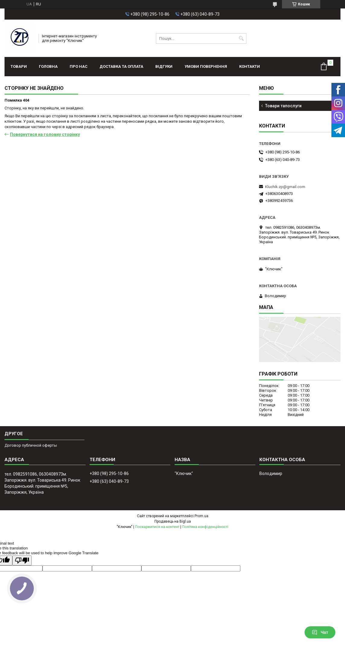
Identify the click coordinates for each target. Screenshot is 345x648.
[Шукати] (241, 38)
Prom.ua (201, 516)
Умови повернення (206, 66)
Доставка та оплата (121, 66)
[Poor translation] (22, 560)
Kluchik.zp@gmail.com (285, 186)
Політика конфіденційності (205, 527)
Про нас (78, 66)
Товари (19, 66)
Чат (320, 632)
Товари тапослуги (283, 105)
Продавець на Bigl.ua (172, 521)
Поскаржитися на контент (157, 527)
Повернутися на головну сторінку (45, 134)
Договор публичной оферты (31, 445)
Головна (48, 66)
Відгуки (163, 66)
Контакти (249, 66)
